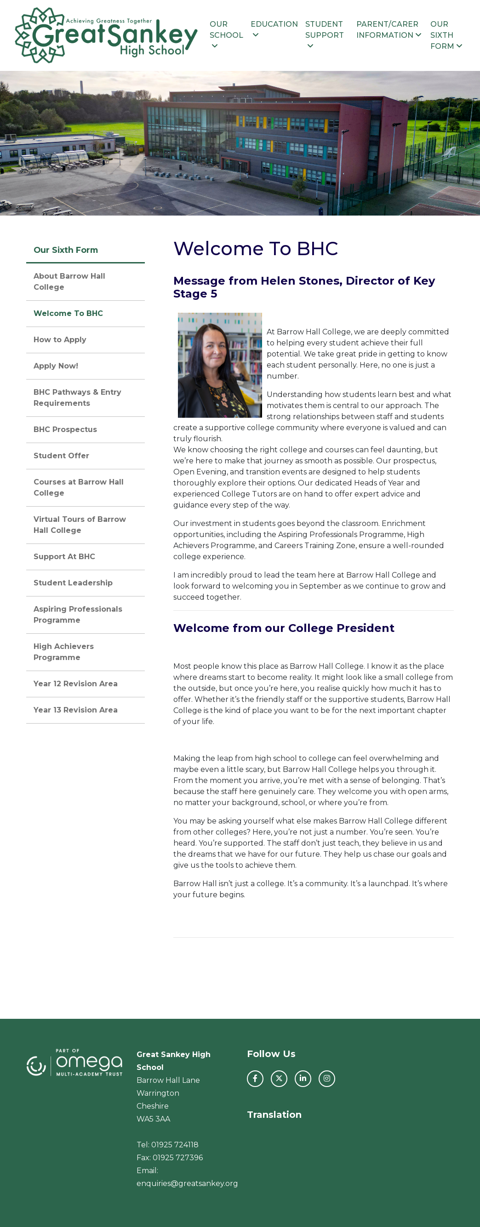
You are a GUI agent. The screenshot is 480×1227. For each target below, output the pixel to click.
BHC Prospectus (65, 429)
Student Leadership (73, 582)
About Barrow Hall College (69, 282)
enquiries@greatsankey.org (187, 1183)
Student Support (324, 35)
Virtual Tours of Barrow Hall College (80, 525)
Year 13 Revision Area (76, 710)
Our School (226, 35)
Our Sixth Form (446, 35)
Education (274, 29)
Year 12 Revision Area (76, 683)
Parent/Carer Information (389, 30)
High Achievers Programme (64, 652)
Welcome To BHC (68, 313)
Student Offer (61, 455)
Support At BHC (64, 556)
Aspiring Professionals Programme (78, 615)
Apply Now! (56, 366)
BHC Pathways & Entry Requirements (77, 398)
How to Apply (60, 339)
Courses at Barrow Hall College (79, 487)
